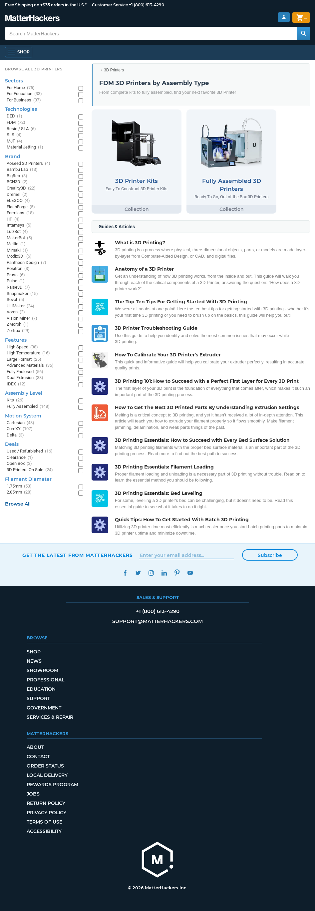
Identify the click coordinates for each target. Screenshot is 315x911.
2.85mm (19, 492)
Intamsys (19, 225)
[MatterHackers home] (32, 18)
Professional (45, 680)
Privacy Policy (46, 813)
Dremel (17, 195)
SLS (14, 135)
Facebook (125, 573)
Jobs (33, 794)
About (35, 747)
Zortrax (18, 331)
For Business (24, 100)
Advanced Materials (30, 365)
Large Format (24, 359)
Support (38, 698)
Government (44, 708)
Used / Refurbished (30, 451)
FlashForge (21, 207)
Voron (16, 312)
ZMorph (18, 324)
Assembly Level (23, 393)
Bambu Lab (22, 170)
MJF (14, 141)
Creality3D (21, 188)
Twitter (138, 573)
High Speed (22, 347)
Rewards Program (52, 785)
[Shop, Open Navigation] (18, 52)
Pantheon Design (26, 263)
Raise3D (18, 287)
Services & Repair (50, 717)
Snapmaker (22, 294)
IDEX (16, 384)
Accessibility (44, 831)
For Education (24, 94)
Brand (12, 157)
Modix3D (19, 256)
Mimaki (17, 250)
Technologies (21, 109)
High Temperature (28, 353)
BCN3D (17, 182)
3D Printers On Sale (30, 470)
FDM (16, 122)
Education (41, 689)
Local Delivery (47, 775)
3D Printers (114, 70)
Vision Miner (22, 318)
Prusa (16, 275)
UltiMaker (20, 306)
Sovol (15, 300)
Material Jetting (25, 147)
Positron (18, 269)
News (34, 661)
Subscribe (270, 555)
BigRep (17, 176)
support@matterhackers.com (157, 621)
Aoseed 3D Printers (28, 164)
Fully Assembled (28, 406)
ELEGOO (18, 201)
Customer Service (110, 4)
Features (16, 340)
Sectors (14, 81)
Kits (15, 400)
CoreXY (20, 429)
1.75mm (19, 486)
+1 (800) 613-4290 (146, 4)
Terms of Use (44, 822)
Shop (34, 652)
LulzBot (17, 232)
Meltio (16, 244)
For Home (21, 88)
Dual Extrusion (25, 378)
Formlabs (20, 213)
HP (13, 219)
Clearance (20, 457)
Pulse (16, 281)
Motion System (23, 416)
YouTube (190, 573)
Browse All (18, 504)
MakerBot (19, 238)
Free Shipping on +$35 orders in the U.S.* (46, 4)
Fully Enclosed (25, 372)
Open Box (19, 464)
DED (14, 116)
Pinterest (177, 573)
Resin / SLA (21, 129)
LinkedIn (164, 573)
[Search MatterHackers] (303, 33)
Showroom (42, 670)
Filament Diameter (28, 479)
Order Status (45, 766)
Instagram (151, 573)
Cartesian (20, 423)
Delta (15, 435)
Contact (38, 756)
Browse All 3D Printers (34, 69)
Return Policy (46, 803)
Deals (12, 444)
